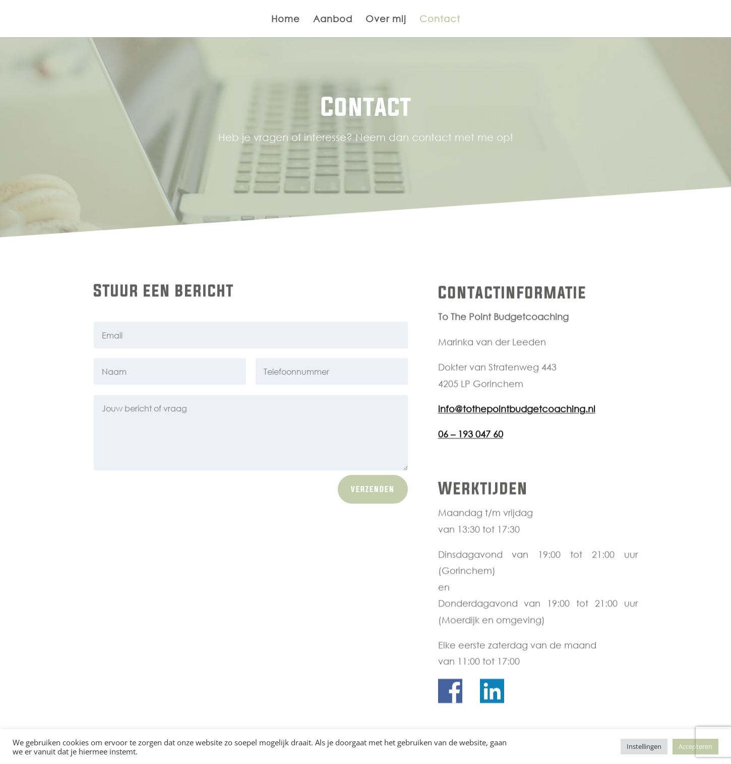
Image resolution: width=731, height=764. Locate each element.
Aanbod (332, 19)
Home (285, 19)
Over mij (386, 19)
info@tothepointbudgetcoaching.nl (516, 416)
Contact (439, 19)
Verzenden (373, 491)
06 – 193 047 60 (470, 441)
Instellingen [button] (644, 746)
